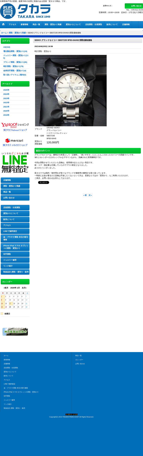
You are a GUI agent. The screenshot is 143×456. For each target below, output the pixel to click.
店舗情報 (7, 180)
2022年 (6, 102)
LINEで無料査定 (10, 231)
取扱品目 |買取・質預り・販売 (16, 272)
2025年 (6, 90)
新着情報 (7, 360)
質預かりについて (10, 213)
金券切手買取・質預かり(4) (14, 71)
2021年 (6, 107)
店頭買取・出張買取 (11, 207)
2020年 (6, 111)
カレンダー (79, 360)
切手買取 (7, 254)
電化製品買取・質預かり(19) (15, 51)
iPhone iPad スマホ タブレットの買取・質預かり (15, 247)
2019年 (6, 115)
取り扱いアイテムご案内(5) (14, 75)
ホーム (6, 355)
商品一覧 (7, 192)
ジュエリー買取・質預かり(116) (15, 56)
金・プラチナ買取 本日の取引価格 (15, 238)
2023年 (6, 98)
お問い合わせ (136, 6)
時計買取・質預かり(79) (13, 66)
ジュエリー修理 (9, 260)
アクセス (7, 225)
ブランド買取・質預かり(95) (15, 62)
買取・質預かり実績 (11, 186)
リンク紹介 (8, 266)
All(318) (6, 47)
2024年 (6, 94)
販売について (9, 219)
